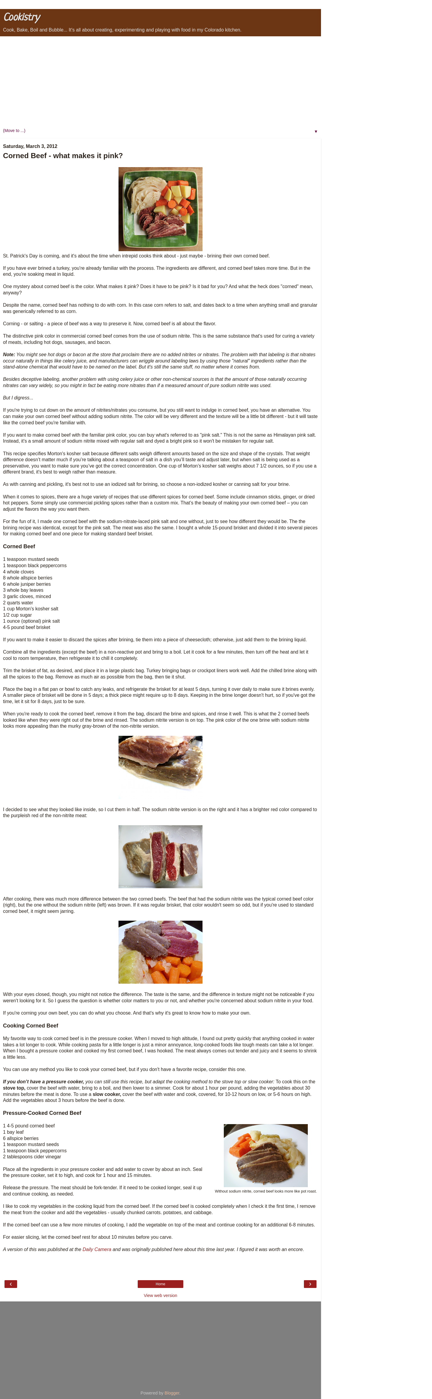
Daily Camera (96, 1249)
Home (160, 1284)
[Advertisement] (160, 81)
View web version (160, 1295)
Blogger (172, 1393)
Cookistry (21, 17)
